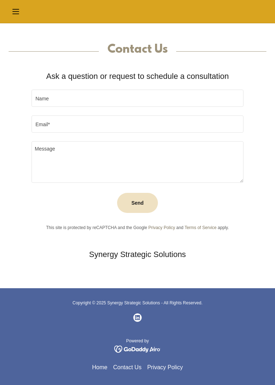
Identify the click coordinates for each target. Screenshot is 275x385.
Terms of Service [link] (200, 227)
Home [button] (99, 367)
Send (137, 203)
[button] (28, 11)
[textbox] (137, 98)
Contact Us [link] (127, 367)
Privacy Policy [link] (161, 227)
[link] (137, 317)
